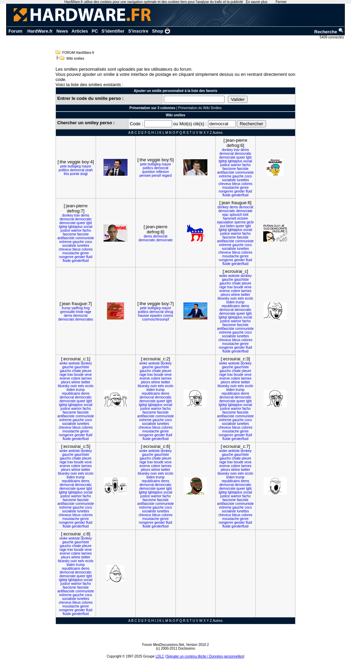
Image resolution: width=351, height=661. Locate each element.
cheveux (224, 184)
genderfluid (239, 195)
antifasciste (225, 172)
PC (95, 31)
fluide (226, 195)
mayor (86, 166)
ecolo (249, 298)
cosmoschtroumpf (155, 319)
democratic (243, 153)
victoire (242, 218)
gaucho (225, 283)
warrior (236, 165)
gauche (238, 176)
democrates (84, 319)
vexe (248, 287)
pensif (156, 175)
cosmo (168, 315)
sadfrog (77, 308)
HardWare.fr (40, 31)
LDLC (160, 656)
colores (246, 184)
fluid (249, 191)
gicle (250, 222)
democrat (77, 170)
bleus (236, 184)
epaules (156, 315)
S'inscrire (138, 31)
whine (235, 295)
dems (245, 150)
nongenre (226, 191)
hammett (229, 218)
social (247, 161)
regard (167, 175)
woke (223, 276)
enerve (224, 291)
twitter (245, 295)
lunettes (243, 180)
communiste (244, 172)
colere (235, 291)
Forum (15, 31)
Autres (217, 133)
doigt (84, 174)
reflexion (162, 172)
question (148, 172)
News (62, 31)
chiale (236, 283)
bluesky (223, 298)
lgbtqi (223, 161)
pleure (246, 283)
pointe (74, 174)
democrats (66, 319)
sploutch (236, 215)
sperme (240, 222)
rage (87, 312)
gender (239, 191)
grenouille (67, 312)
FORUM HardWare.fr (78, 53)
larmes (246, 291)
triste (80, 312)
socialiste (229, 180)
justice (225, 165)
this (66, 174)
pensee (145, 175)
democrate (227, 157)
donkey (227, 150)
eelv (241, 298)
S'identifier (112, 31)
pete (63, 166)
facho (246, 165)
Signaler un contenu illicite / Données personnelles (204, 656)
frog (86, 308)
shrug (169, 312)
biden (230, 226)
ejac (225, 215)
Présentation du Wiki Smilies (200, 108)
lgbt (249, 157)
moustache (230, 187)
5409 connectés (332, 37)
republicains (230, 306)
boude (238, 287)
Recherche (329, 31)
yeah (89, 170)
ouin (233, 298)
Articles (80, 31)
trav (237, 150)
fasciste (243, 169)
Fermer (281, 2)
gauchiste (241, 279)
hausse (143, 315)
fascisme (229, 169)
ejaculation (225, 222)
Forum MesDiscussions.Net (163, 645)
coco (248, 176)
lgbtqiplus (235, 161)
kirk (246, 215)
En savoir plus (256, 2)
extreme (225, 176)
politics (64, 170)
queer (241, 157)
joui (223, 226)
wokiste (234, 276)
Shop (161, 31)
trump (66, 308)
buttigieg (74, 166)
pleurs (225, 295)
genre (244, 187)
